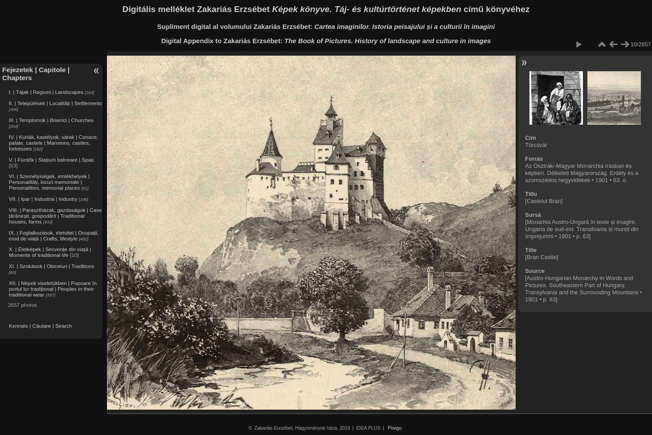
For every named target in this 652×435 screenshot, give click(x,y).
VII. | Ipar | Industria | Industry (43, 199)
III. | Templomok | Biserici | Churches (51, 120)
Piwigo (395, 428)
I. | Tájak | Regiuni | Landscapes (46, 92)
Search (63, 326)
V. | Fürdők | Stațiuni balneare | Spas (51, 160)
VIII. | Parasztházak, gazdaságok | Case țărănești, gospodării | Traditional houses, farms (55, 215)
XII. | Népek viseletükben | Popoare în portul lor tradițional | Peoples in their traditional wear (53, 288)
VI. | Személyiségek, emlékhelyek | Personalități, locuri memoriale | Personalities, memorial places (49, 182)
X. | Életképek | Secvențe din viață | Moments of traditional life (50, 252)
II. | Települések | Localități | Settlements (55, 103)
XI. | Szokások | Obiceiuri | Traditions (51, 266)
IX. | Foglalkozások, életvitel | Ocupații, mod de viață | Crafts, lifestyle (54, 235)
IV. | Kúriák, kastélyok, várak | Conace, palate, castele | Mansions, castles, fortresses (53, 142)
